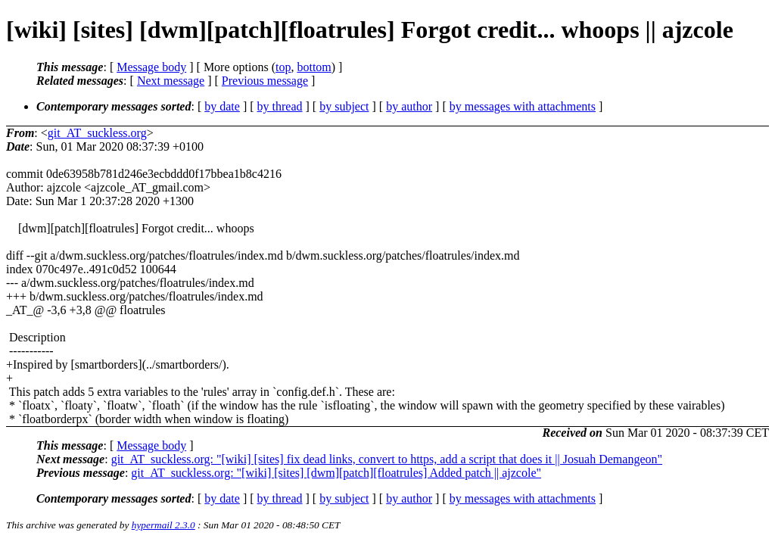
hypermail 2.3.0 (163, 525)
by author (409, 106)
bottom (314, 67)
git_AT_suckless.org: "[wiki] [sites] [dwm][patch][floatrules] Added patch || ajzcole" (336, 472)
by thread (280, 106)
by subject (344, 106)
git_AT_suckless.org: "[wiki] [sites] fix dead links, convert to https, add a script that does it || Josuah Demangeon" (386, 459)
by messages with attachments (523, 106)
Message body (151, 67)
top (283, 67)
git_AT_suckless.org (97, 132)
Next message (170, 80)
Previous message (265, 80)
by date (222, 106)
